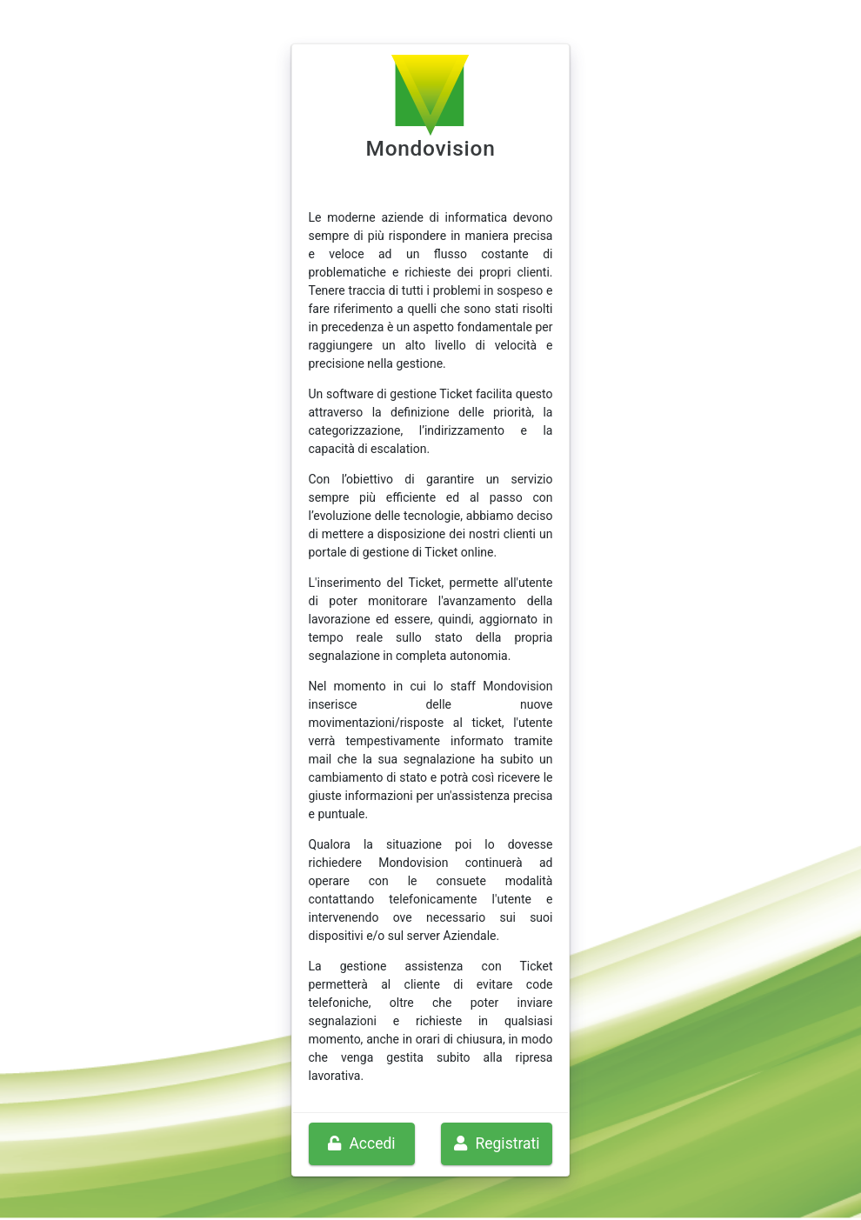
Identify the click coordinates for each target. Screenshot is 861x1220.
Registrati (496, 1143)
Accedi (361, 1143)
